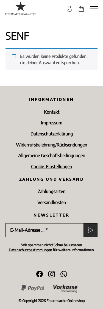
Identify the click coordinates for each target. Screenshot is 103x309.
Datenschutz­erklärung (51, 134)
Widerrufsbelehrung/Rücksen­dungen (51, 145)
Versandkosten (51, 202)
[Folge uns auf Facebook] (39, 274)
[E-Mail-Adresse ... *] (44, 230)
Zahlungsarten (51, 191)
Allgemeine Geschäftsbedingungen (51, 155)
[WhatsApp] (63, 274)
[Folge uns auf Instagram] (51, 274)
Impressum (51, 123)
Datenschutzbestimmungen (30, 250)
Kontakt (51, 112)
